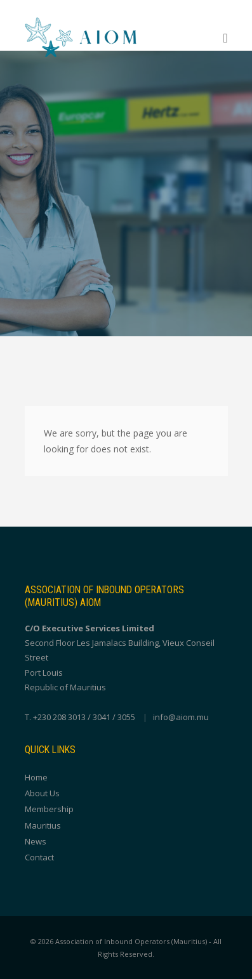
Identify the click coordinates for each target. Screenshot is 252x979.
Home (36, 777)
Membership (49, 809)
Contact (39, 857)
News (35, 841)
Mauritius (43, 825)
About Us (42, 793)
